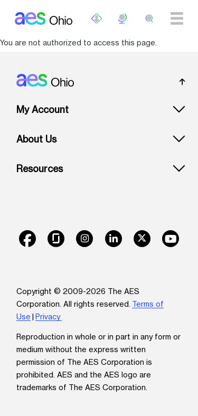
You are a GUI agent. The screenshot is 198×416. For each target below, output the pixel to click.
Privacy (48, 316)
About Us (36, 139)
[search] (149, 18)
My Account (42, 109)
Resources (39, 168)
